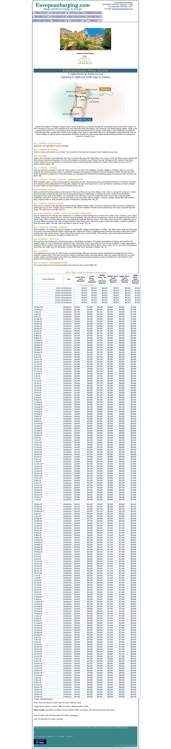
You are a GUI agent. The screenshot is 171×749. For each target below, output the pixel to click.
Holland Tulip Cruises (41, 20)
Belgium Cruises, (40, 727)
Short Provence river (76, 17)
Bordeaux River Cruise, (56, 727)
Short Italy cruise (93, 17)
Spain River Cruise (121, 727)
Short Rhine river (41, 17)
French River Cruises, (89, 727)
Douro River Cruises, (73, 727)
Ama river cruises (58, 13)
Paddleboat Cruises (93, 13)
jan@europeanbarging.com (122, 9)
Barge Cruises (41, 13)
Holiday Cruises (59, 20)
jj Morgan (134, 746)
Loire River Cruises (105, 727)
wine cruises (76, 20)
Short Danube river (59, 17)
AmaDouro (74, 715)
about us (93, 20)
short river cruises (76, 13)
